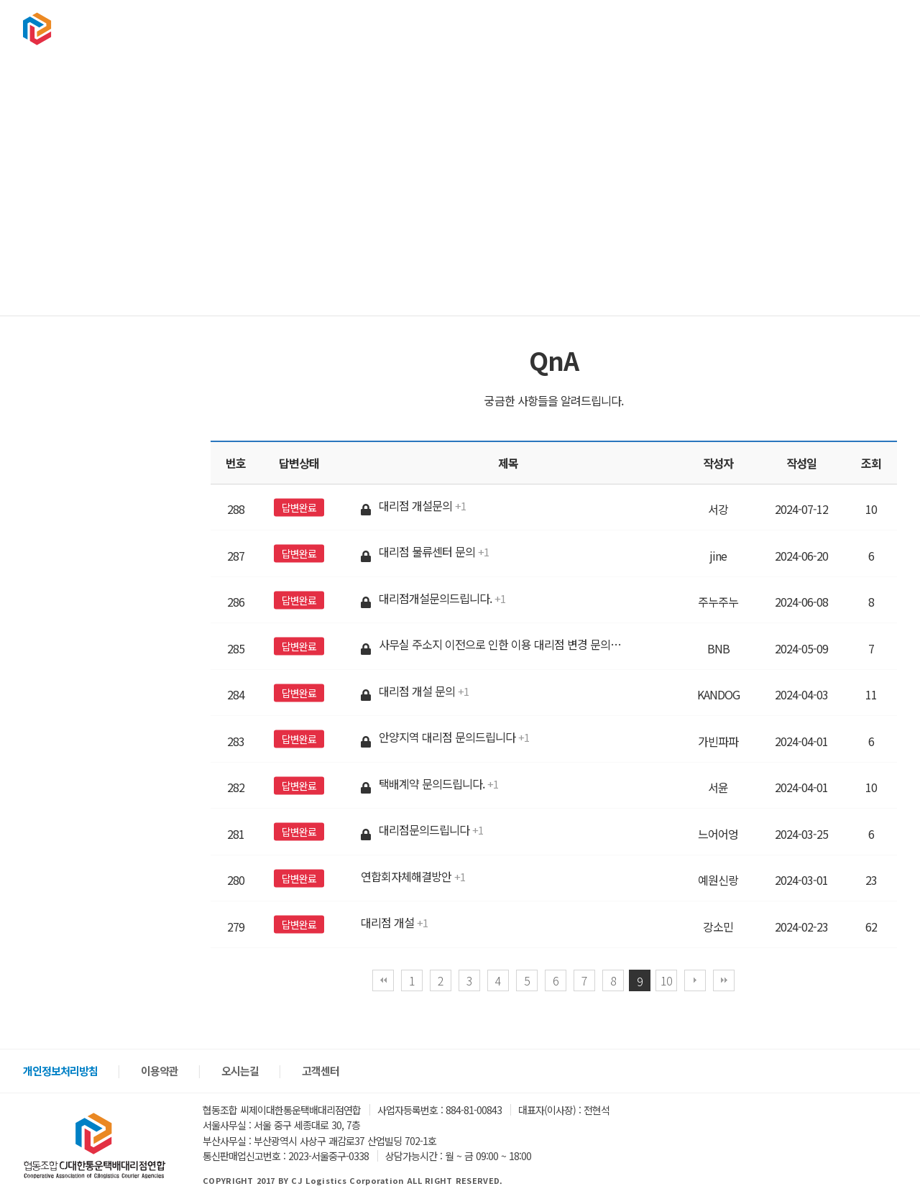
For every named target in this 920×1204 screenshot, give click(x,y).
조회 (871, 463)
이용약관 (159, 1070)
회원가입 (872, 28)
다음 (695, 980)
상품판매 (616, 28)
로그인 (828, 28)
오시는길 (240, 1070)
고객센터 (751, 28)
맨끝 (724, 980)
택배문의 (549, 28)
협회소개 (481, 28)
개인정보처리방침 (60, 1070)
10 (666, 980)
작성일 (801, 463)
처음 (383, 980)
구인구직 (684, 28)
